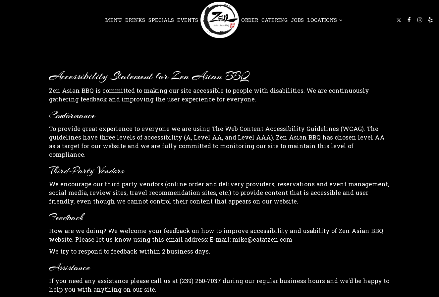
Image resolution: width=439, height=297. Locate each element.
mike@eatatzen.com (262, 239)
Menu (113, 20)
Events (187, 20)
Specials (161, 20)
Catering (274, 20)
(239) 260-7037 (200, 281)
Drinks (135, 20)
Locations (325, 20)
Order (249, 20)
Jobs (297, 20)
